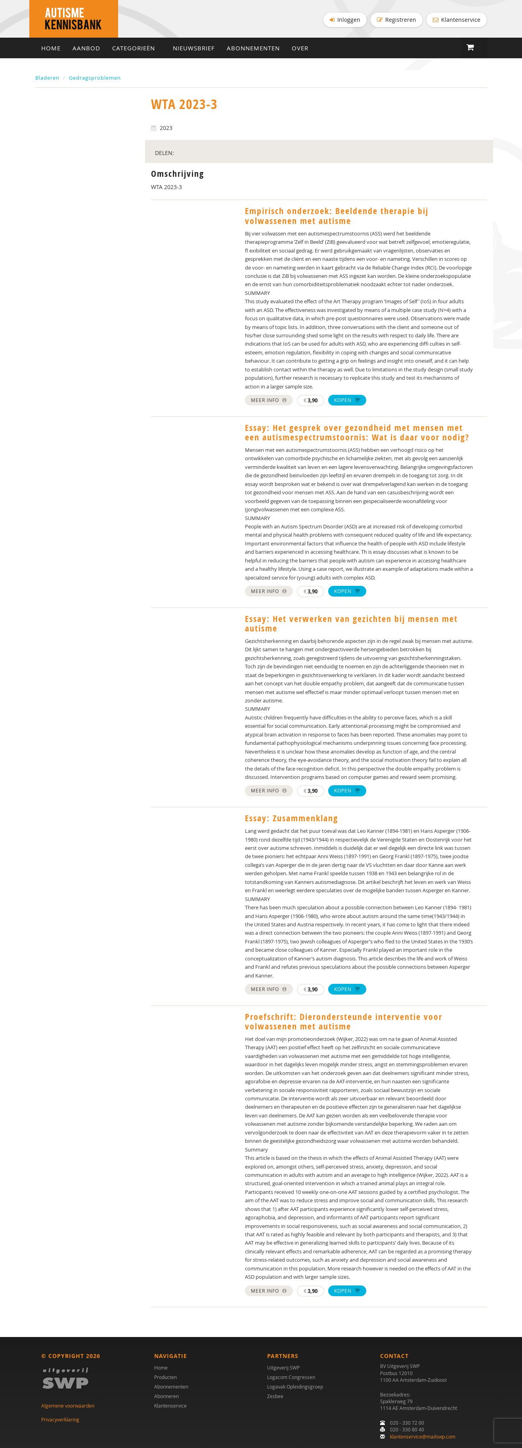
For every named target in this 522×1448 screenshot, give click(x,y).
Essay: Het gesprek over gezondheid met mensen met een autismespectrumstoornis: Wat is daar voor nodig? (357, 434)
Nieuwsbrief (194, 50)
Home (51, 50)
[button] (474, 49)
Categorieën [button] (136, 50)
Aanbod (86, 50)
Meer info (269, 402)
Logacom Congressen (291, 1377)
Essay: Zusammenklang (291, 820)
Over (300, 50)
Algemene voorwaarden (67, 1406)
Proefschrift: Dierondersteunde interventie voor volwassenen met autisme (343, 1023)
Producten (165, 1377)
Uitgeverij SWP (283, 1368)
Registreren (396, 19)
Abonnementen (253, 50)
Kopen (347, 402)
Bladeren (47, 79)
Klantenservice (456, 19)
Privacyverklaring (60, 1419)
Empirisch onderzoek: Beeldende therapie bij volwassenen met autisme (336, 218)
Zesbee (275, 1396)
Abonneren (166, 1396)
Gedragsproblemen (95, 79)
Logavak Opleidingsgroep (295, 1387)
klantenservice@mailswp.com (422, 1436)
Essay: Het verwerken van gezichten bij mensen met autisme (351, 625)
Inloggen (345, 19)
